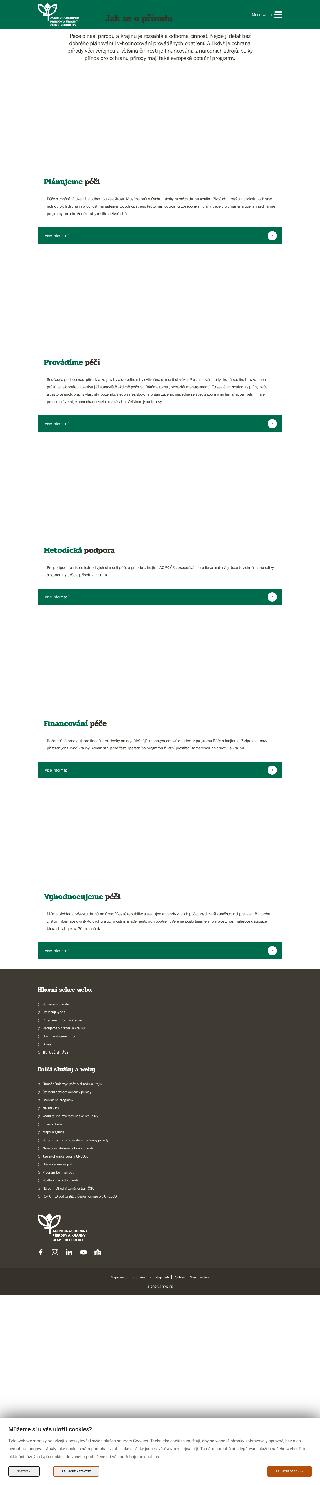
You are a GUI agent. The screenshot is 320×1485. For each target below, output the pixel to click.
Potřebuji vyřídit (54, 1225)
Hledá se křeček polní (58, 1377)
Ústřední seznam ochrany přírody (67, 1305)
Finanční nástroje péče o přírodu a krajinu (73, 1297)
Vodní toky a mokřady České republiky (70, 1329)
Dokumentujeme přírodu (60, 1250)
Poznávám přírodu (56, 1217)
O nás (47, 1257)
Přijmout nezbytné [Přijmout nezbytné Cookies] (76, 1471)
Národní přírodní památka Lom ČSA (68, 1402)
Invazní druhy (53, 1337)
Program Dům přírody (58, 1386)
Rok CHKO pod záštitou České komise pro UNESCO (80, 1410)
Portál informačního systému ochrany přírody (75, 1354)
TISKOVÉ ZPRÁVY (55, 1266)
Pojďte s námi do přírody (60, 1394)
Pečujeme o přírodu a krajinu (64, 1241)
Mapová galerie (53, 1345)
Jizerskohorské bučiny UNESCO (66, 1370)
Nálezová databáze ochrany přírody (68, 1361)
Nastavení (24, 1471)
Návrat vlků (51, 1321)
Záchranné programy (58, 1313)
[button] (267, 14)
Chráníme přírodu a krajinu (62, 1233)
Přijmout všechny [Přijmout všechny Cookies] (289, 1471)
